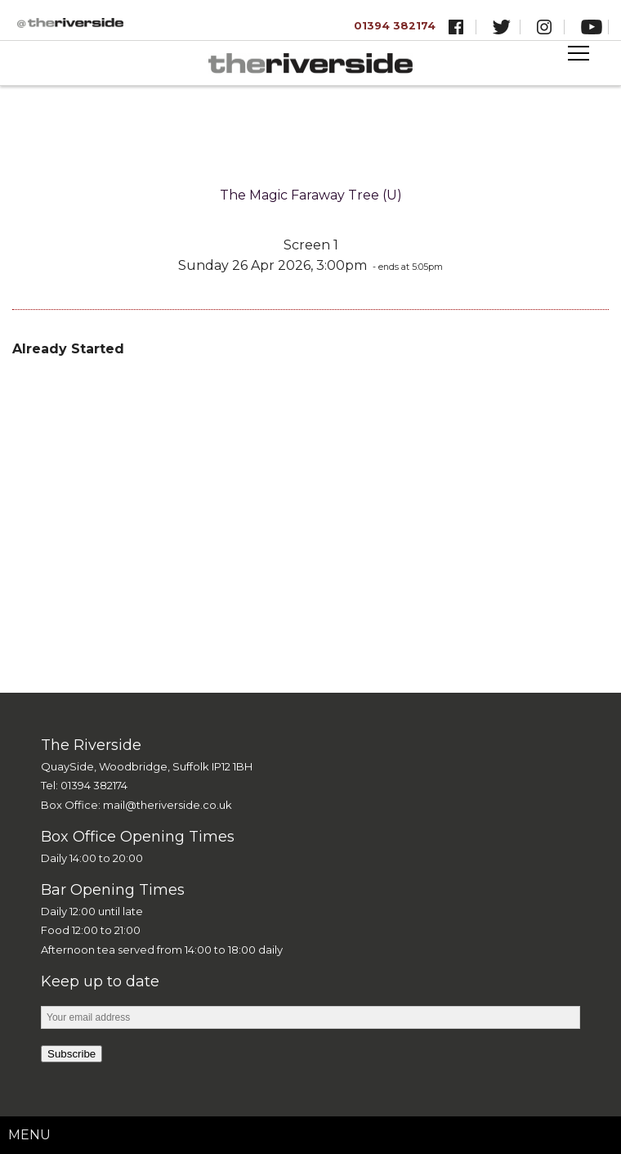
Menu (29, 1135)
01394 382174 (395, 26)
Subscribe (71, 1054)
